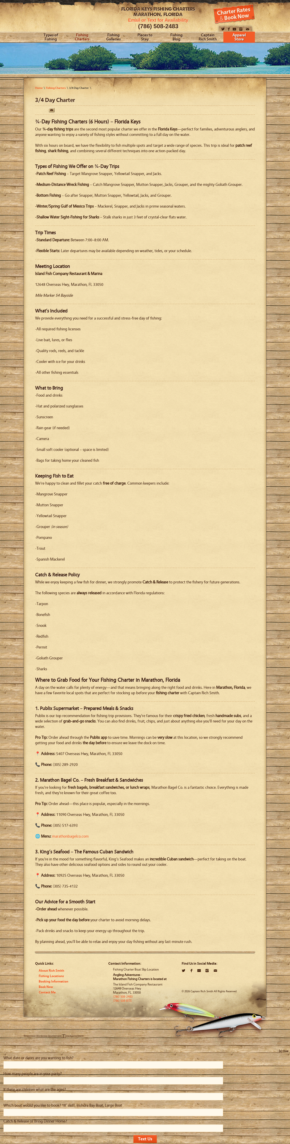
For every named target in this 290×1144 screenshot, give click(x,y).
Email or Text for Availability (158, 20)
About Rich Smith (51, 971)
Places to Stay (145, 37)
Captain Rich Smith (208, 37)
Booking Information (53, 981)
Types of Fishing (51, 37)
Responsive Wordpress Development (42, 1036)
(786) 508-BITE (122, 1001)
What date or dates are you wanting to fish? (38, 1058)
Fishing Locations (51, 976)
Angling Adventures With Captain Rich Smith (69, 17)
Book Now (46, 987)
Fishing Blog (176, 37)
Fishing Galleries (113, 37)
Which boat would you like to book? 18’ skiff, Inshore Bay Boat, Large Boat (62, 1105)
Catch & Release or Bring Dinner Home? (35, 1121)
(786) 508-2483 (158, 26)
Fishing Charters (82, 37)
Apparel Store (239, 37)
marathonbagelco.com (70, 836)
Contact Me (47, 992)
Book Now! (234, 14)
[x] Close (283, 1051)
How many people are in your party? (32, 1073)
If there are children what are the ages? (34, 1089)
